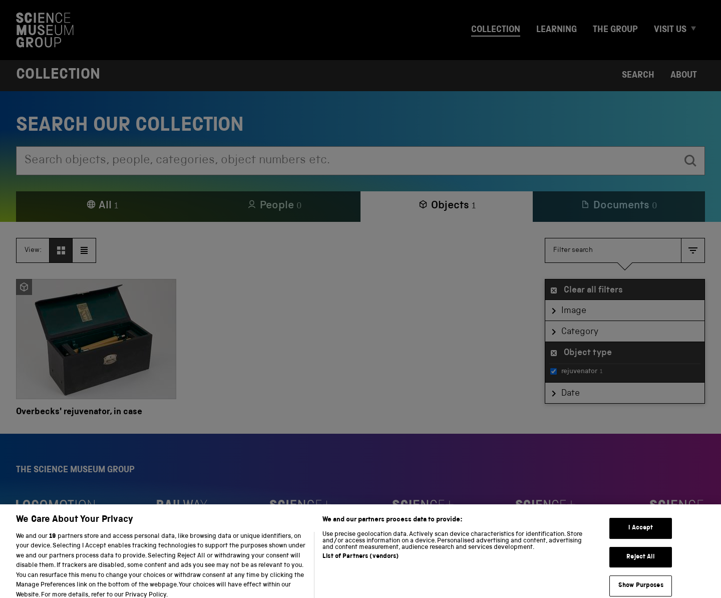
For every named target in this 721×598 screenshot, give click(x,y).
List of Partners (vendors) (360, 562)
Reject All (640, 562)
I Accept (640, 533)
